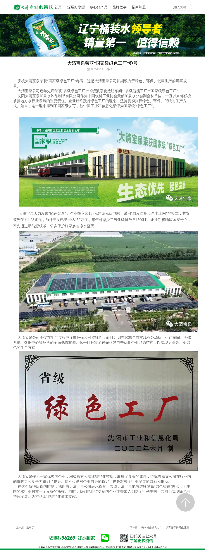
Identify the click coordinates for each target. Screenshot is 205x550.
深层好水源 (76, 7)
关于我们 (61, 21)
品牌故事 (120, 7)
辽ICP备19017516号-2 (156, 547)
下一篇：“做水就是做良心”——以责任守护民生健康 (159, 527)
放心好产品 (98, 7)
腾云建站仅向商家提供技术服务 (121, 547)
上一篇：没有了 (25, 527)
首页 (58, 7)
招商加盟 (139, 7)
